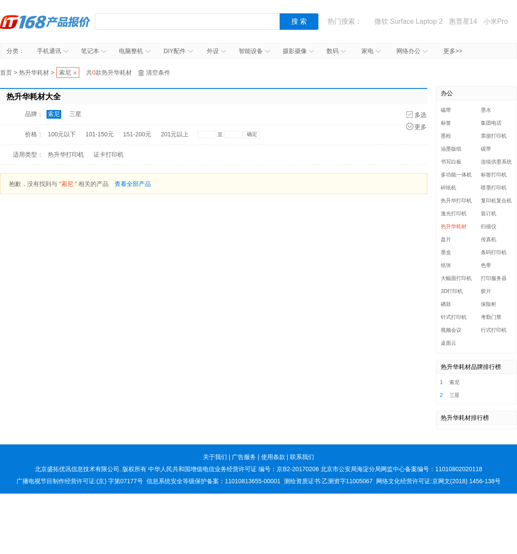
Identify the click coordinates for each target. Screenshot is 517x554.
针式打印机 (454, 317)
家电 (371, 50)
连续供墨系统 (496, 162)
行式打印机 (494, 330)
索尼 (65, 72)
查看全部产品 (133, 183)
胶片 (486, 291)
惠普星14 (463, 21)
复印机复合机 (496, 201)
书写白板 (451, 162)
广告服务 (244, 456)
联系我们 (302, 456)
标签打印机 (494, 175)
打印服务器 (494, 278)
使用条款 (273, 456)
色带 (486, 265)
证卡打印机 (108, 154)
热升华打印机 (66, 154)
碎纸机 (448, 188)
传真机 (488, 239)
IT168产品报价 (45, 21)
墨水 (486, 110)
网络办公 (412, 50)
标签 (446, 123)
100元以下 (62, 134)
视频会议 (451, 330)
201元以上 (175, 134)
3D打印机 (452, 291)
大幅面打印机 (456, 278)
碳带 (486, 149)
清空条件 (158, 72)
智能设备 (254, 50)
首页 (6, 72)
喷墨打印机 (494, 188)
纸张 (446, 265)
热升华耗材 (34, 72)
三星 (75, 113)
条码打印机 (494, 252)
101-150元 (99, 134)
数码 (336, 50)
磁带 (446, 110)
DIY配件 (178, 50)
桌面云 (448, 343)
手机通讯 (53, 50)
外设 (216, 50)
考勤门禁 (491, 317)
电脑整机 (134, 50)
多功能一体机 (456, 175)
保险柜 (488, 304)
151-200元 (137, 134)
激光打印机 (454, 214)
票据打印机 (494, 136)
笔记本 (93, 50)
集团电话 (491, 123)
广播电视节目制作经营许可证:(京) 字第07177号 (79, 481)
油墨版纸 (451, 149)
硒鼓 (446, 304)
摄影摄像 (298, 50)
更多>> (452, 50)
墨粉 (446, 136)
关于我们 (215, 456)
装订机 (488, 214)
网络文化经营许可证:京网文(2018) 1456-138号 (438, 481)
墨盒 (446, 252)
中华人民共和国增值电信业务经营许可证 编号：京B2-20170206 (233, 469)
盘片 (446, 239)
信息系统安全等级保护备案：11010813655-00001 (213, 481)
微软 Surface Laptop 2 (408, 21)
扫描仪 (488, 226)
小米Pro (495, 21)
